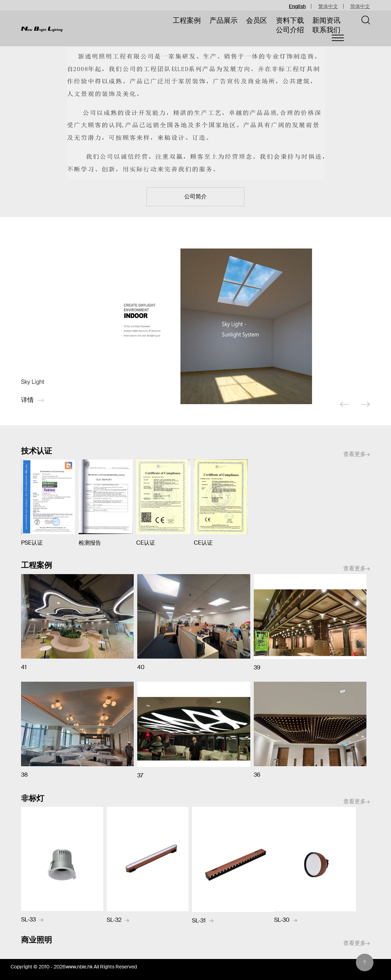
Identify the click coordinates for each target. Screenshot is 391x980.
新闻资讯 (326, 20)
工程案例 (187, 20)
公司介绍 (290, 30)
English (297, 6)
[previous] (344, 404)
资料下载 (290, 20)
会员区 (256, 20)
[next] (365, 404)
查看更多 (356, 454)
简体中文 (360, 6)
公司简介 (195, 196)
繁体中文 (328, 6)
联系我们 (326, 30)
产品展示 (224, 20)
